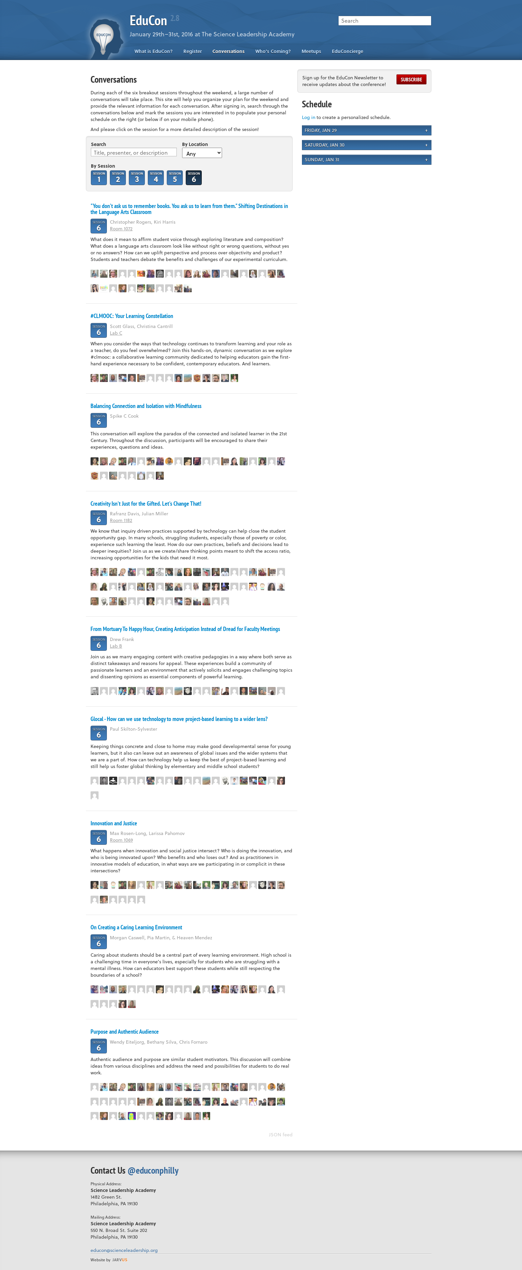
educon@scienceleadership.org (124, 1250)
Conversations (228, 51)
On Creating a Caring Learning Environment (136, 927)
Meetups (311, 51)
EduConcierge (347, 51)
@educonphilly (153, 1170)
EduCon (154, 20)
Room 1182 (121, 520)
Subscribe (411, 79)
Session (99, 177)
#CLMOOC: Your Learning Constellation (132, 316)
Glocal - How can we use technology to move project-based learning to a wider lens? (179, 719)
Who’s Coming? (273, 51)
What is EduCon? (153, 51)
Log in (308, 117)
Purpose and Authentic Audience (125, 1031)
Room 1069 (121, 839)
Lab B (116, 645)
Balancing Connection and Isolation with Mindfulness (146, 406)
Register (192, 51)
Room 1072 (121, 228)
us (120, 1260)
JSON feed (281, 1134)
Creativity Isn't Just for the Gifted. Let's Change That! (146, 503)
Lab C (116, 332)
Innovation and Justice (114, 823)
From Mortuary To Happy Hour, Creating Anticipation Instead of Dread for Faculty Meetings (185, 629)
